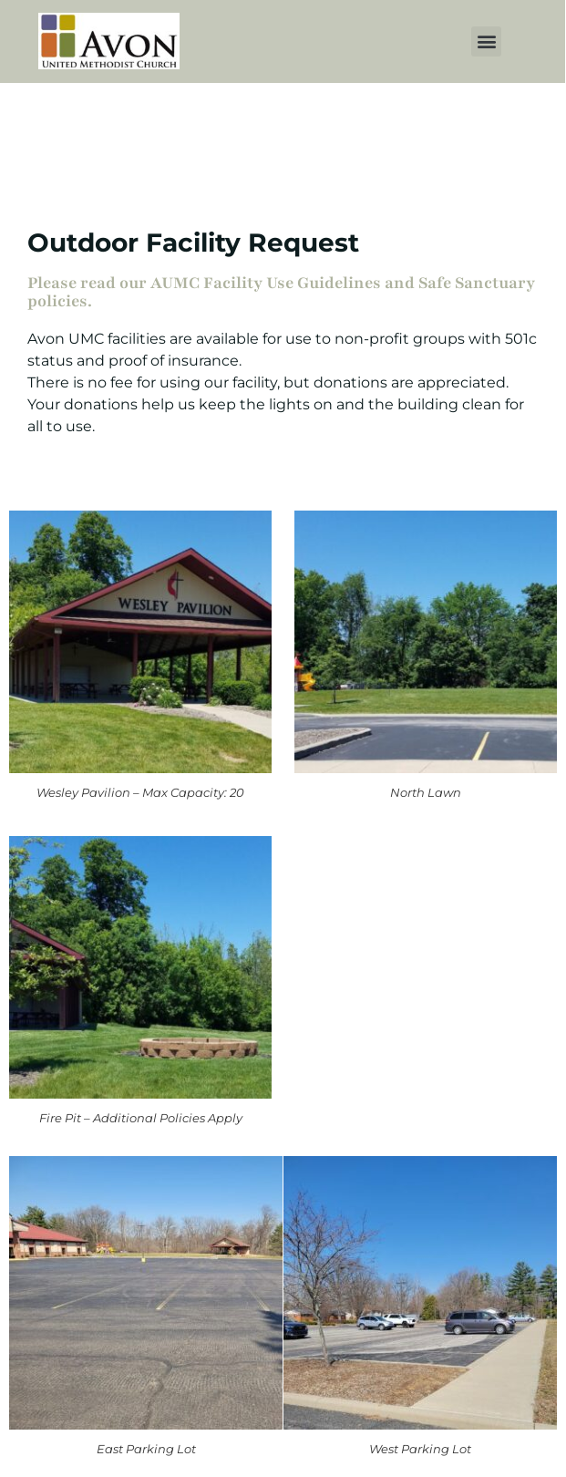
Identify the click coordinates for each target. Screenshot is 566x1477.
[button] (486, 41)
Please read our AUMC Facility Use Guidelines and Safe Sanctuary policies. (281, 292)
